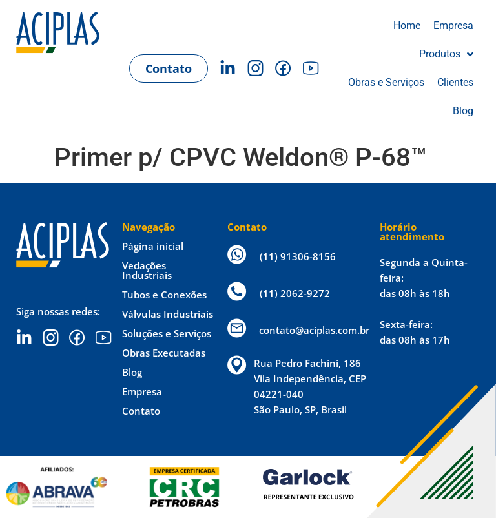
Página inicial (152, 246)
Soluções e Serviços (166, 333)
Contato (141, 410)
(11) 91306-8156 (298, 256)
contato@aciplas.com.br (314, 330)
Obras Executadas (163, 352)
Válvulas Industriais (167, 313)
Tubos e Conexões (164, 294)
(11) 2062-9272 (295, 293)
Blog (132, 372)
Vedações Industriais (147, 270)
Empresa (142, 391)
